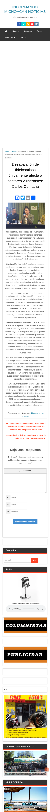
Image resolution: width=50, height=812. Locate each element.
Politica (14, 152)
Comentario (27, 471)
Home (7, 152)
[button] (4, 689)
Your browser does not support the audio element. (26, 608)
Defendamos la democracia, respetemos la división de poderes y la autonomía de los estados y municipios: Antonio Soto (26, 427)
